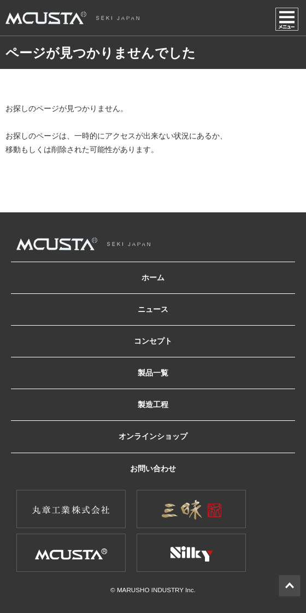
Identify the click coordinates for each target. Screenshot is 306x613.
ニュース (153, 309)
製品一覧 (153, 372)
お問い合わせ (153, 468)
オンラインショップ (153, 436)
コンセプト (153, 341)
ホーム (153, 277)
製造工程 (153, 404)
